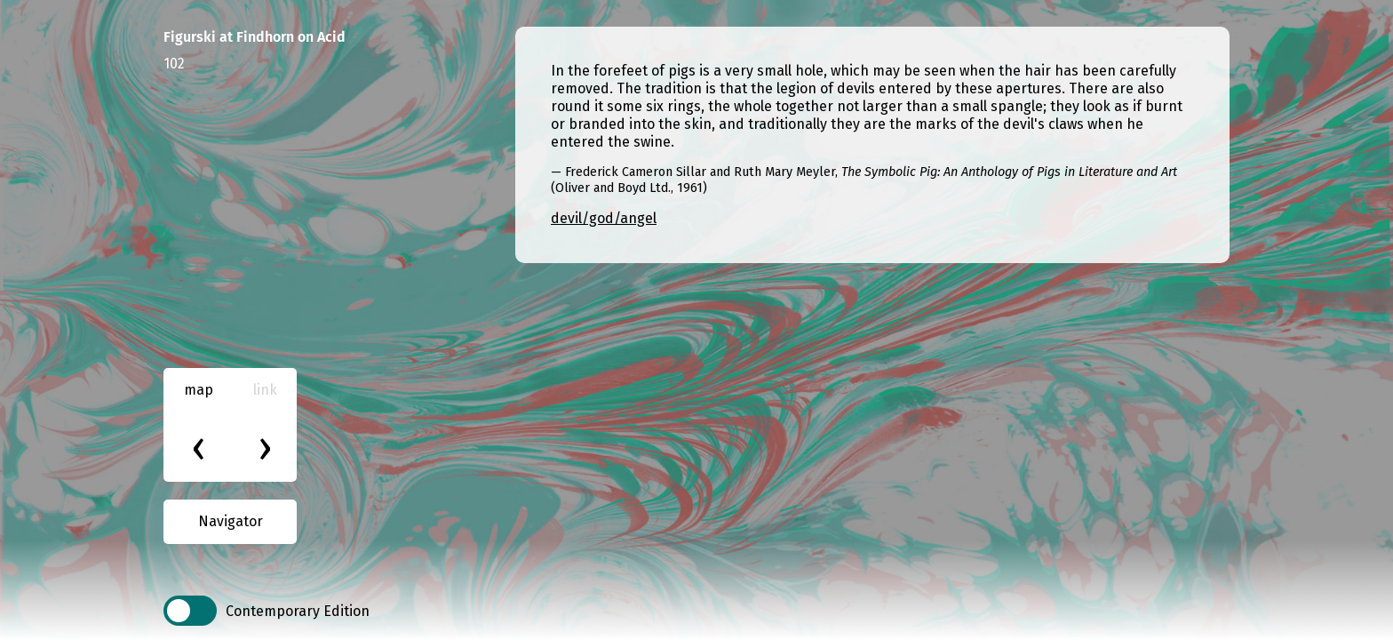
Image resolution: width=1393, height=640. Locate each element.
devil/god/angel (604, 218)
